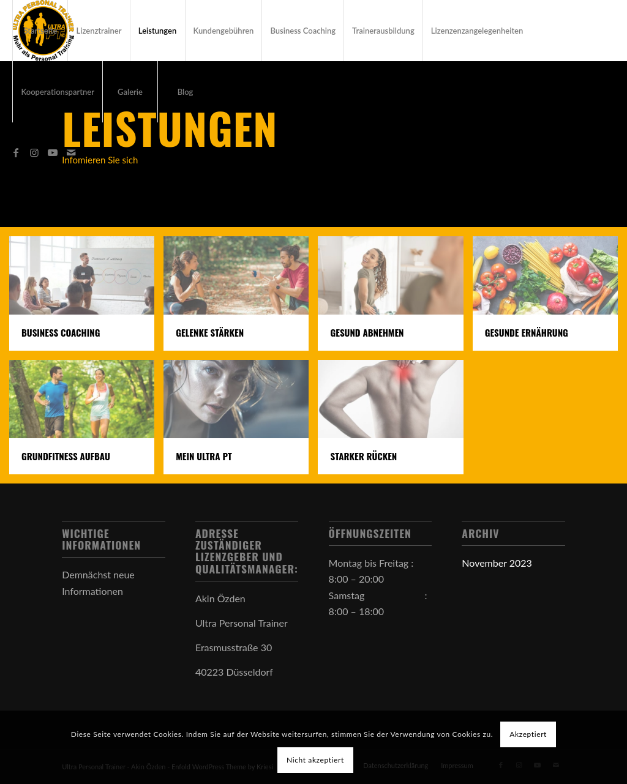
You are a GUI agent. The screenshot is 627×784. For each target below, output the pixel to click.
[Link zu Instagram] (34, 152)
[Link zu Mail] (71, 152)
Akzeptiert (528, 734)
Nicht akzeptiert (315, 759)
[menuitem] (39, 30)
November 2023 (497, 563)
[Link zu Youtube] (52, 152)
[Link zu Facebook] (16, 152)
